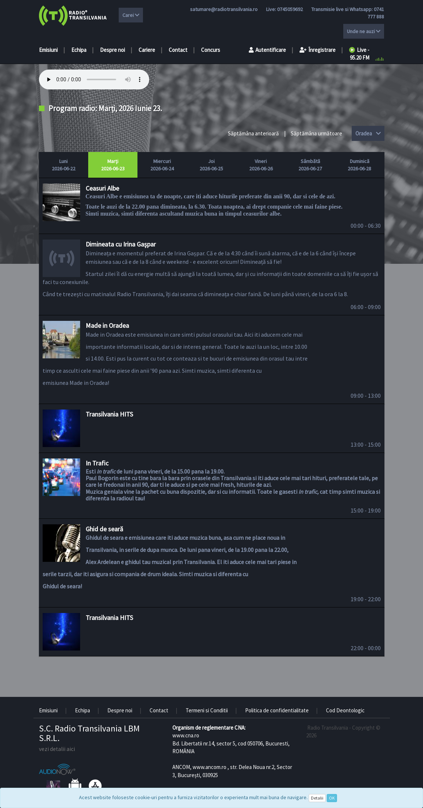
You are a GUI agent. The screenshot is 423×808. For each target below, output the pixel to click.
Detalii (317, 798)
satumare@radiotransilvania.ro (224, 9)
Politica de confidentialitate (277, 710)
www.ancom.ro (209, 766)
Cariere (147, 49)
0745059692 (290, 9)
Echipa (78, 49)
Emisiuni (48, 49)
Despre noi (112, 49)
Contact (178, 49)
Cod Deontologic (345, 710)
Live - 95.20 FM (359, 53)
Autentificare (267, 49)
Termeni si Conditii (207, 710)
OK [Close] (332, 798)
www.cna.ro (185, 735)
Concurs (210, 49)
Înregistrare (318, 49)
